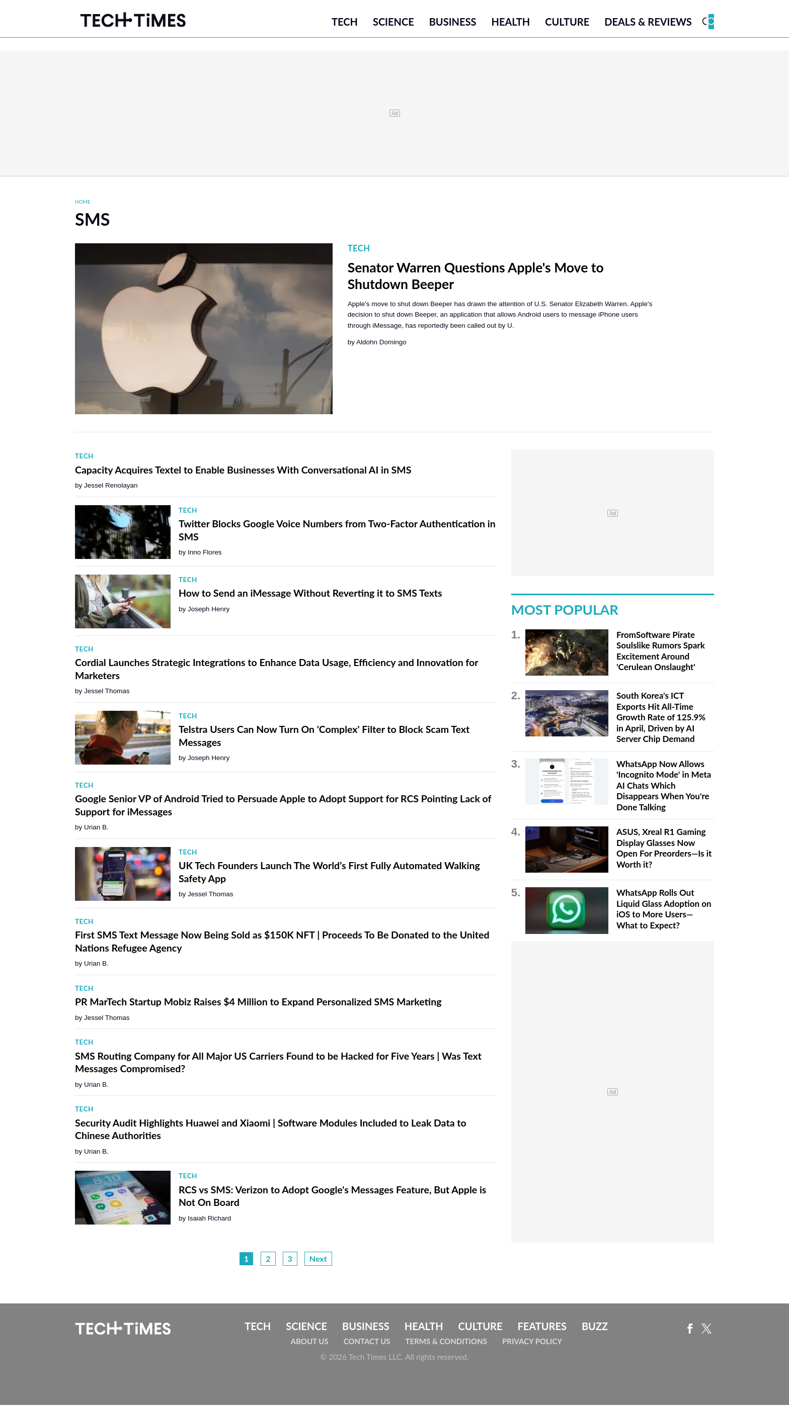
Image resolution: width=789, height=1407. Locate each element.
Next (318, 1261)
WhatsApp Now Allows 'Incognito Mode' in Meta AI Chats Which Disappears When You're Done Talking (663, 787)
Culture (567, 24)
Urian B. (96, 829)
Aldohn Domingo (381, 344)
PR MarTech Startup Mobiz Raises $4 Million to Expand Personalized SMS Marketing (258, 1004)
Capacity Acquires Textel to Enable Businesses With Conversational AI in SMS (243, 472)
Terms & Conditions (446, 1343)
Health (510, 24)
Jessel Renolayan (111, 488)
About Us (310, 1343)
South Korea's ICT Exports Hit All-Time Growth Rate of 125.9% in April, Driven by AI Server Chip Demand (660, 719)
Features (541, 1329)
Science (393, 24)
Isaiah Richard (209, 1220)
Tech (345, 24)
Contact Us (367, 1343)
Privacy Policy (532, 1343)
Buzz (595, 1329)
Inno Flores (205, 554)
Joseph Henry (208, 611)
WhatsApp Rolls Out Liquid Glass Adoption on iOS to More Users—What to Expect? (664, 911)
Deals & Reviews (648, 24)
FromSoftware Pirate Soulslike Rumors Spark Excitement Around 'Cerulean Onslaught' (660, 653)
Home (83, 204)
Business (453, 24)
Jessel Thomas (107, 693)
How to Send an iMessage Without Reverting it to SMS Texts (310, 595)
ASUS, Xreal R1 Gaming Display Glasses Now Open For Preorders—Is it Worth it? (664, 850)
